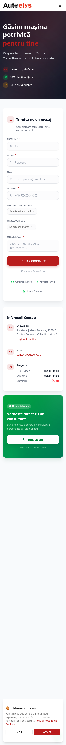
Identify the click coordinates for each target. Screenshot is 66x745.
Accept (47, 732)
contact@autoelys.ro (29, 354)
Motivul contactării (21, 205)
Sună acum (33, 440)
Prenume (13, 139)
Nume (11, 155)
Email (11, 172)
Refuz (19, 732)
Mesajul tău (15, 237)
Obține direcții (27, 339)
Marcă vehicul (16, 220)
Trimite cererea (33, 261)
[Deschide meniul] (59, 5)
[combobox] (22, 211)
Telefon (13, 188)
